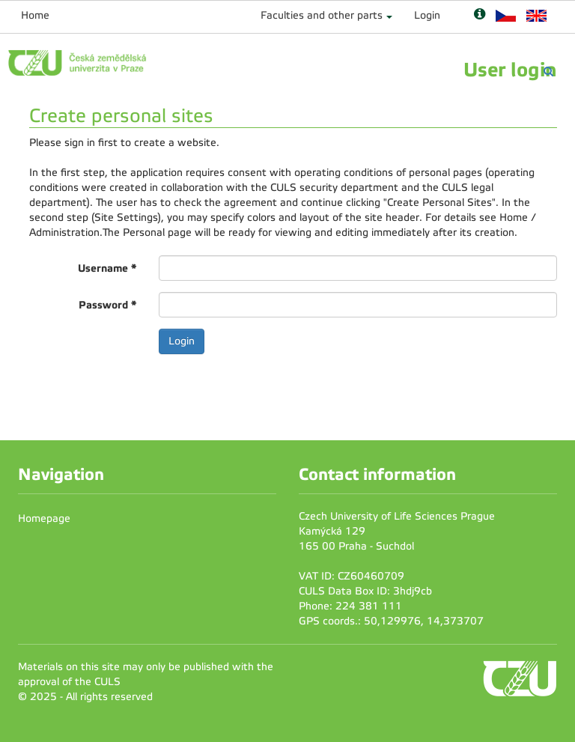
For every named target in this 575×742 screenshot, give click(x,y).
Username (107, 268)
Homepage (44, 518)
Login (427, 15)
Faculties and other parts (322, 15)
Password (107, 305)
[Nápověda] (479, 15)
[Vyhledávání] (548, 71)
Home (35, 15)
